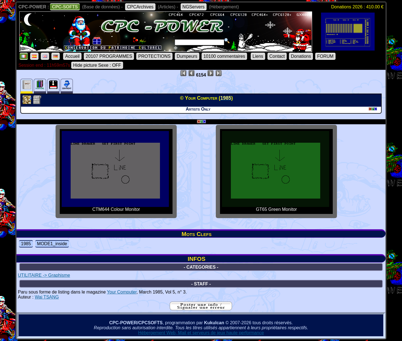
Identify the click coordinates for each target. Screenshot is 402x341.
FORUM (325, 56)
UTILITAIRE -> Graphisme (44, 275)
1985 (26, 243)
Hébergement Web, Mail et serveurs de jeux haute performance (201, 332)
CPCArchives (140, 6)
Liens (258, 56)
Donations (301, 56)
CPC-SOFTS (65, 6)
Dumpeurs (187, 56)
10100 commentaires (224, 56)
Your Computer (122, 292)
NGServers (194, 6)
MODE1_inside (52, 243)
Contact (277, 56)
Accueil (72, 56)
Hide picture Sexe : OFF (97, 65)
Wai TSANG (47, 297)
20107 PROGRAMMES (109, 56)
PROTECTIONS (154, 56)
